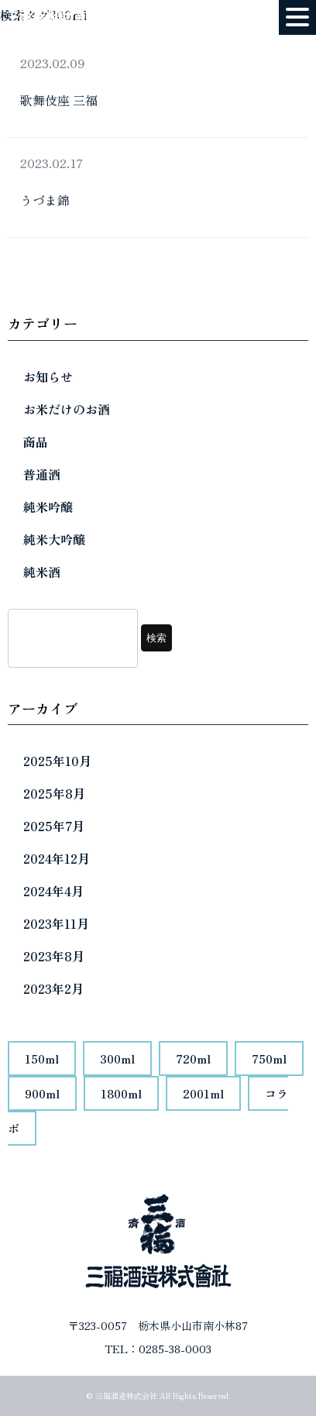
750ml (269, 1058)
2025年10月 (57, 760)
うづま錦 (45, 200)
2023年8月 (53, 956)
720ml (193, 1058)
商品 (35, 441)
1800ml (121, 1093)
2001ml (203, 1093)
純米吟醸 (48, 506)
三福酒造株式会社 (126, 1395)
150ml (42, 1058)
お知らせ (48, 376)
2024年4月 (53, 891)
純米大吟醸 (54, 539)
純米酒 (41, 571)
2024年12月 (56, 858)
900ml (42, 1093)
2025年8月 (54, 793)
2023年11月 (56, 923)
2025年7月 (53, 825)
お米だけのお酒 (66, 409)
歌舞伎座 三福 (59, 100)
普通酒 (41, 474)
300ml (117, 1058)
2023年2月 (53, 988)
